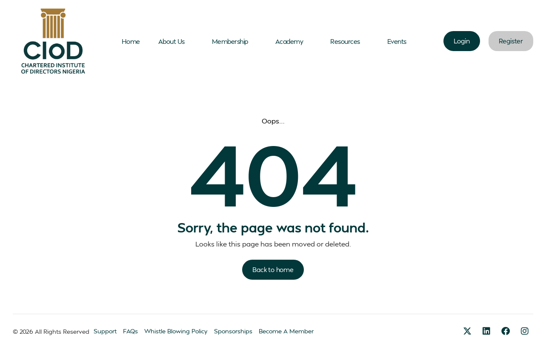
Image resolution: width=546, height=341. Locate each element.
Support (105, 331)
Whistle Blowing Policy (176, 331)
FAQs (130, 331)
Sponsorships (233, 331)
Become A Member (286, 331)
